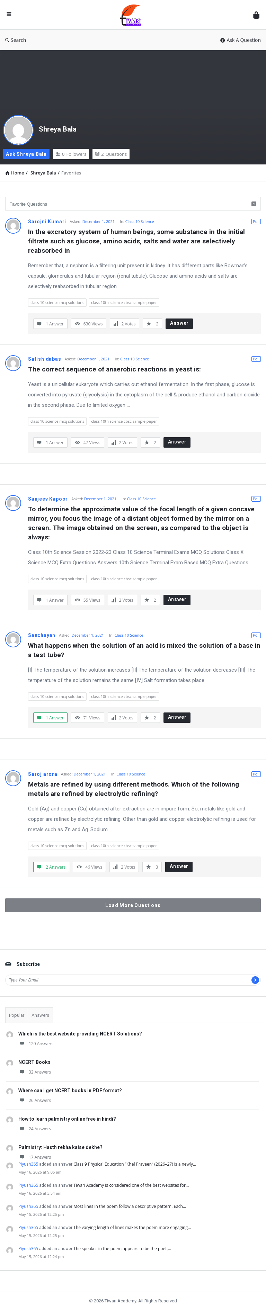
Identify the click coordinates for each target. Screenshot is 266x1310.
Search (15, 40)
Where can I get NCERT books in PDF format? (70, 1090)
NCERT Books (34, 1062)
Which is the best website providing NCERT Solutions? (80, 1034)
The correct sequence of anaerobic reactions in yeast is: (114, 369)
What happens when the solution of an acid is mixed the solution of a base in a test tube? (144, 650)
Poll (256, 221)
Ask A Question (240, 40)
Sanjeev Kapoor (48, 499)
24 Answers (34, 1129)
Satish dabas (44, 359)
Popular (16, 1015)
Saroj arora (42, 774)
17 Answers (34, 1157)
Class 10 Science (139, 221)
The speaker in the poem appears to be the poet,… (122, 1248)
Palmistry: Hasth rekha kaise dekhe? (60, 1147)
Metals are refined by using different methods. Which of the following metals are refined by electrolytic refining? (134, 789)
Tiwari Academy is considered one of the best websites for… (131, 1185)
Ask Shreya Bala (26, 154)
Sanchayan (41, 635)
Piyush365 (28, 1164)
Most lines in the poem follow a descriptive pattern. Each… (129, 1206)
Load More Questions (132, 905)
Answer (179, 323)
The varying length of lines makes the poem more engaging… (132, 1227)
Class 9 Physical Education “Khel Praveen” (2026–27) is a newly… (134, 1164)
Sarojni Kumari (47, 221)
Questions (111, 154)
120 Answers (35, 1044)
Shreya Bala (58, 129)
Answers (40, 1015)
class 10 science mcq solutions (57, 302)
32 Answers (34, 1072)
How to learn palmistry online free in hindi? (67, 1119)
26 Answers (34, 1100)
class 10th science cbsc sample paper (124, 302)
